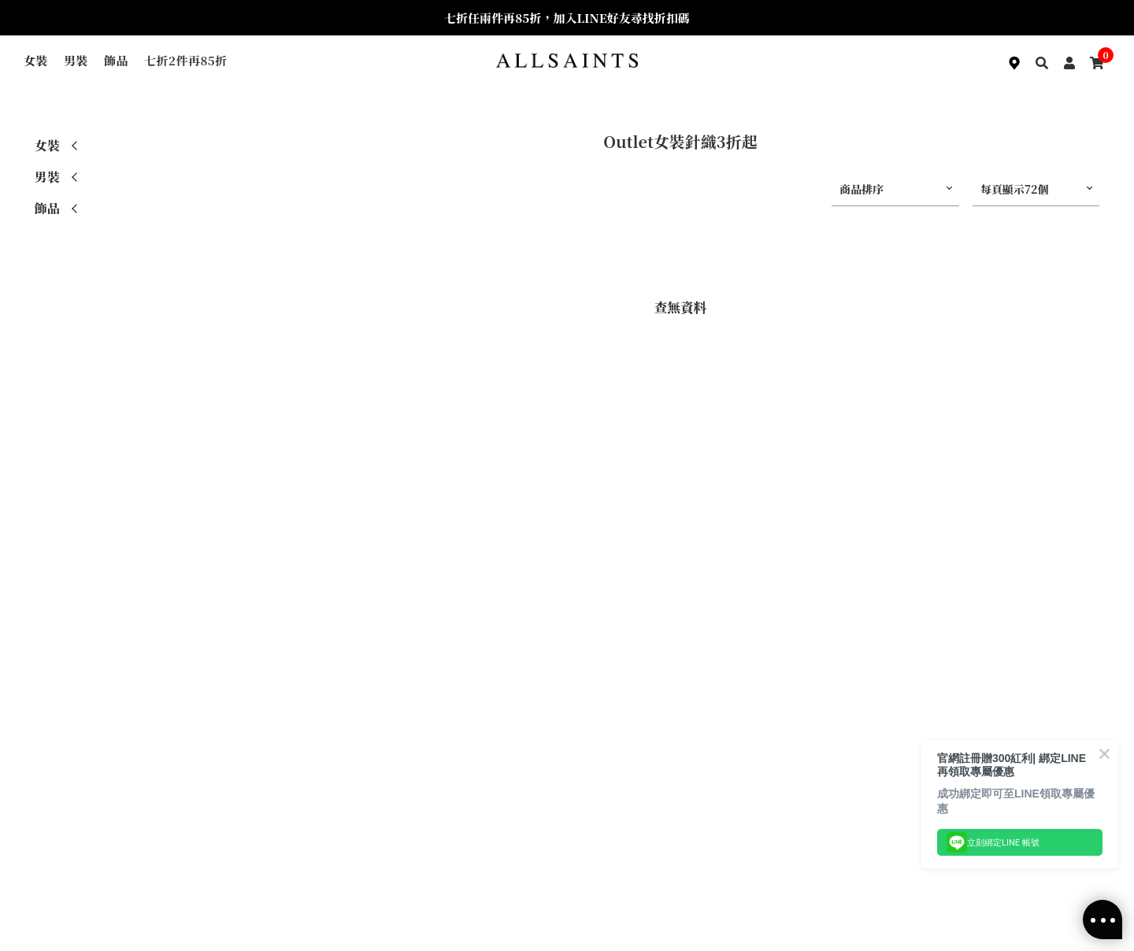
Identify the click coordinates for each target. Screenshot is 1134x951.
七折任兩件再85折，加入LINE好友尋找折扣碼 (566, 17)
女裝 (36, 60)
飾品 (116, 60)
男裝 (76, 60)
